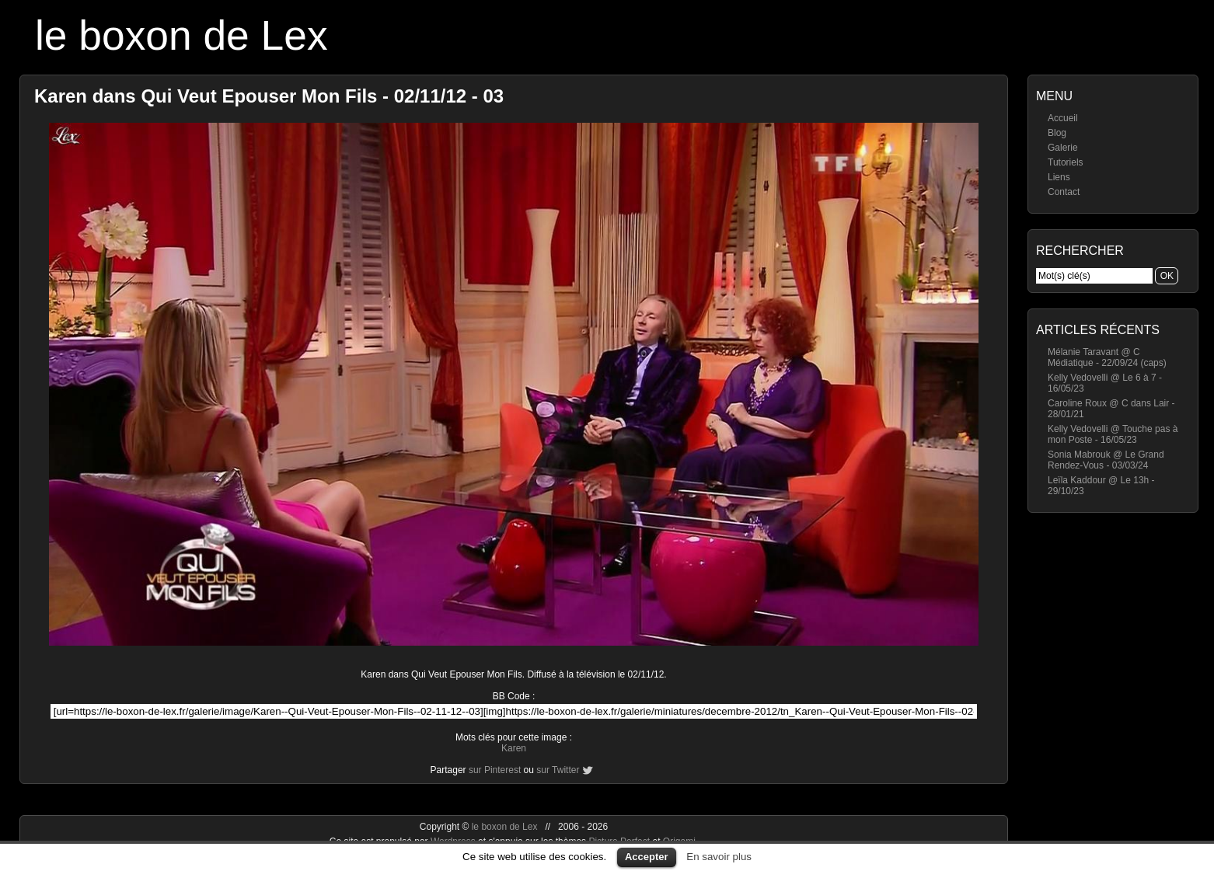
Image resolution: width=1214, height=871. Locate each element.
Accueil (1063, 118)
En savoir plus (719, 856)
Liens (1059, 177)
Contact (1064, 191)
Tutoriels (1065, 162)
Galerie (1063, 147)
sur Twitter (557, 770)
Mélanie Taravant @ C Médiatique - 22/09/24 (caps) (1107, 357)
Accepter (646, 856)
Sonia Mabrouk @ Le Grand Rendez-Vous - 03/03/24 (1106, 460)
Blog (1057, 132)
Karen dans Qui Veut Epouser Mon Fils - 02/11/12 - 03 (269, 95)
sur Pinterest (495, 770)
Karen (513, 748)
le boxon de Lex (181, 35)
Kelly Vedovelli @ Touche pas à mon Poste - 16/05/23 (1112, 434)
